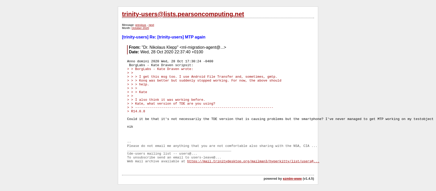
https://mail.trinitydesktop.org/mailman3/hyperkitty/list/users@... (253, 161)
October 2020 (140, 27)
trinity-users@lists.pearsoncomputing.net (183, 14)
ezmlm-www (292, 178)
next (151, 24)
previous (140, 24)
